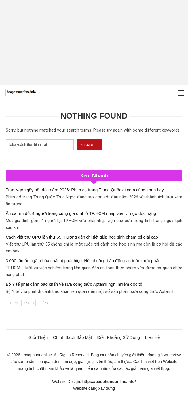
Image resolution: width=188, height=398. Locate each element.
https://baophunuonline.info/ (109, 381)
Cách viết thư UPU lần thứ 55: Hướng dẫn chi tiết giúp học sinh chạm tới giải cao (82, 237)
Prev (13, 303)
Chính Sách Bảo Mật (72, 337)
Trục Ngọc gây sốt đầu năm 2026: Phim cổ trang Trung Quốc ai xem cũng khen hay (85, 189)
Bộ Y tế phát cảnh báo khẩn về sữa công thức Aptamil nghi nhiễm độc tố (74, 284)
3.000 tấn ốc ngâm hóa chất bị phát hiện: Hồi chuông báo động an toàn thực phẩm (84, 260)
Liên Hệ (152, 337)
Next (28, 303)
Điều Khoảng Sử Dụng (118, 337)
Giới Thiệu (38, 337)
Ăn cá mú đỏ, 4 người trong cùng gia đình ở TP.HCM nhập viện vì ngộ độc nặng (81, 213)
